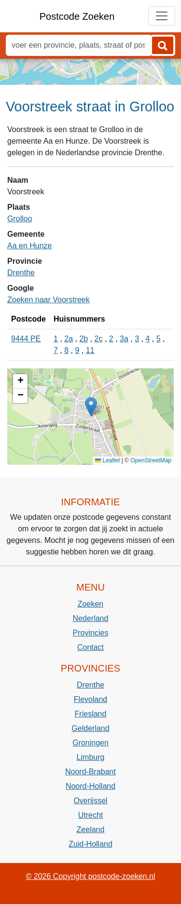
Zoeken (90, 604)
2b (83, 339)
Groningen (90, 743)
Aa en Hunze (29, 246)
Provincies (91, 633)
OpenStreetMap (150, 460)
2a (68, 339)
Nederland (91, 618)
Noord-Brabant (90, 772)
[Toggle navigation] (161, 16)
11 (90, 350)
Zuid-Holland (90, 844)
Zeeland (91, 829)
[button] (91, 407)
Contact (90, 647)
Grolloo (19, 219)
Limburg (91, 757)
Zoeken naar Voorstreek (48, 300)
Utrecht (90, 815)
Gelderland (90, 728)
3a (124, 339)
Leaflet (107, 460)
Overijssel (90, 800)
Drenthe (21, 273)
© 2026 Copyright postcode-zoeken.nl (90, 876)
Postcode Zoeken (77, 16)
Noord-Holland (90, 786)
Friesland (91, 714)
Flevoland (90, 699)
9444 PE (26, 339)
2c (99, 339)
